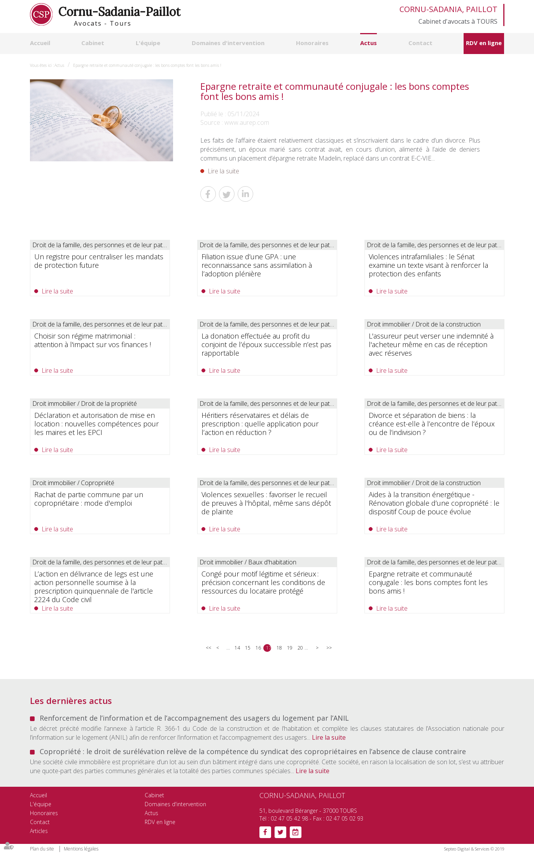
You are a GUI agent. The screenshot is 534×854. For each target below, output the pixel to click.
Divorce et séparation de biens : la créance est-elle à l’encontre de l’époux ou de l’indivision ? (432, 423)
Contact (420, 43)
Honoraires (312, 43)
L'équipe (148, 43)
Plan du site (42, 848)
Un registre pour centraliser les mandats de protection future (98, 261)
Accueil (40, 43)
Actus (368, 43)
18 (279, 647)
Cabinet (92, 43)
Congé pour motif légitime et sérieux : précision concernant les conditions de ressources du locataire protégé (263, 582)
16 (258, 647)
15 (247, 647)
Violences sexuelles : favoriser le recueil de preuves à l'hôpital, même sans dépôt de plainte (266, 503)
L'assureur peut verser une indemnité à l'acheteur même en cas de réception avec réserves (431, 344)
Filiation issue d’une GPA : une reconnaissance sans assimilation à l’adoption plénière (256, 265)
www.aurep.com (246, 122)
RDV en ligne (484, 43)
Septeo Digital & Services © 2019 (474, 849)
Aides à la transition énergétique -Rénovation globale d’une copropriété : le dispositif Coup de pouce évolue (434, 503)
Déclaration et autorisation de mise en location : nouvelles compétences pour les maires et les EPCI (96, 423)
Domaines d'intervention (228, 43)
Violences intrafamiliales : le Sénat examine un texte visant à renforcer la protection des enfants (428, 265)
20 (300, 647)
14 (237, 647)
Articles (39, 831)
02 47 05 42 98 (289, 818)
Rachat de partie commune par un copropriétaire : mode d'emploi (88, 499)
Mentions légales (81, 848)
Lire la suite (223, 171)
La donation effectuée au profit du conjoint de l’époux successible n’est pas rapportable (266, 344)
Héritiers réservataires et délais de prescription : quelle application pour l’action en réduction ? (260, 423)
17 (268, 647)
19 (289, 647)
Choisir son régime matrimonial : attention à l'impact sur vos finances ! (92, 340)
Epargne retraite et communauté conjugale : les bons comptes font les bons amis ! (147, 65)
